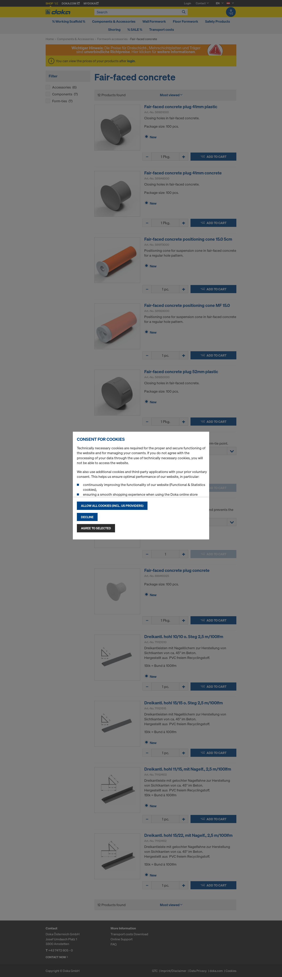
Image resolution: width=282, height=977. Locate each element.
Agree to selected (96, 528)
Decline (87, 517)
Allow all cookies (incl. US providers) (112, 506)
